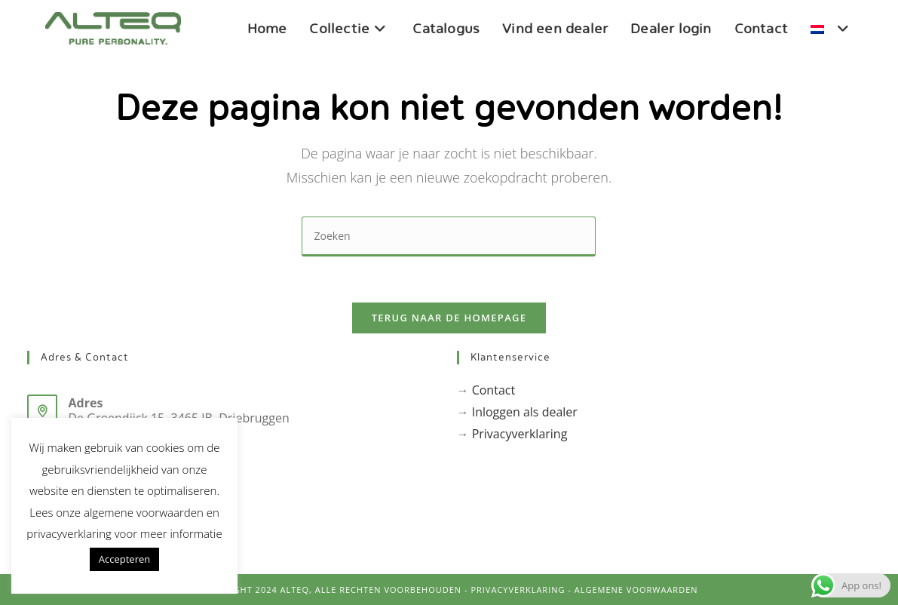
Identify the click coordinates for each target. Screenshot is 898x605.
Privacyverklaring (520, 433)
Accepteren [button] (124, 559)
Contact (493, 390)
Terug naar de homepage (449, 317)
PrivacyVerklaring (517, 589)
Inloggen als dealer (525, 412)
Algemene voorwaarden (636, 589)
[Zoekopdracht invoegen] (449, 236)
